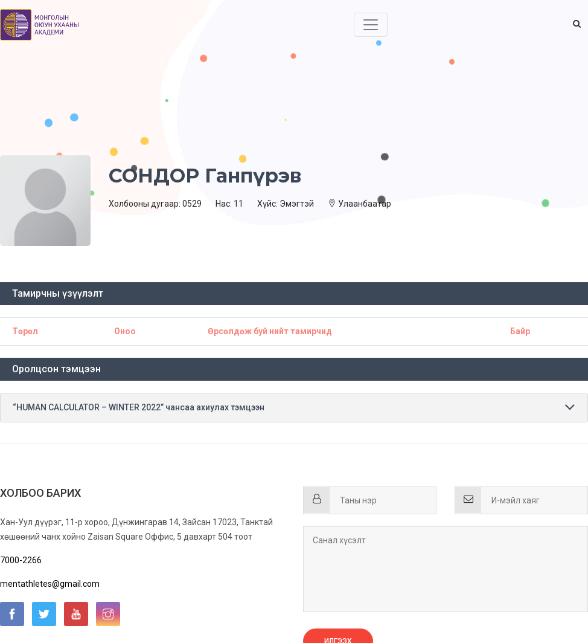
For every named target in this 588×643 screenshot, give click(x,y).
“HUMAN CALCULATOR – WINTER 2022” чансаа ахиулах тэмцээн (138, 407)
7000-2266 (21, 560)
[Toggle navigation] (371, 25)
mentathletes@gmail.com (50, 584)
